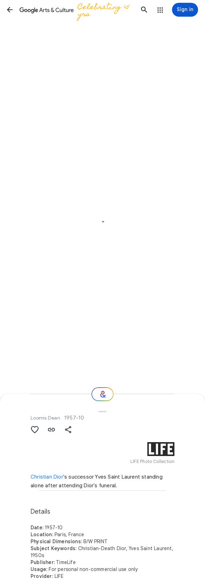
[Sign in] (185, 10)
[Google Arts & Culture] (76, 9)
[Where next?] (102, 394)
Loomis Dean (45, 418)
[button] (9, 9)
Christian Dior (47, 477)
